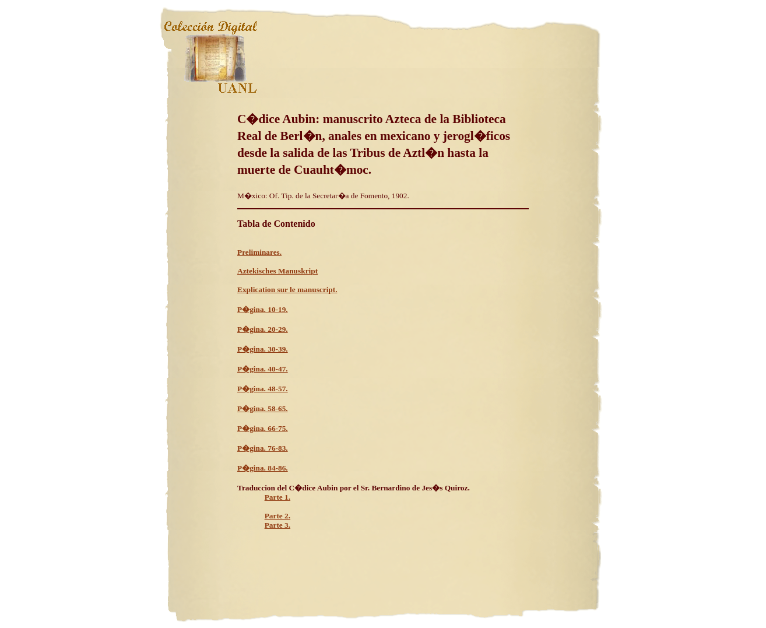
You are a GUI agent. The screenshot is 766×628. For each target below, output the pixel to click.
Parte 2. (277, 515)
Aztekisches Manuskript (277, 270)
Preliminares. (259, 252)
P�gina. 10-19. (262, 309)
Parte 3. (277, 525)
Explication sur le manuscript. (287, 289)
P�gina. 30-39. (262, 349)
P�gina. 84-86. (262, 468)
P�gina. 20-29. (262, 329)
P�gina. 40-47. (262, 368)
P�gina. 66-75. (262, 428)
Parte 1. (277, 497)
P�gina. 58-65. (262, 408)
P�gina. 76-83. (262, 448)
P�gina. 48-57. (262, 388)
